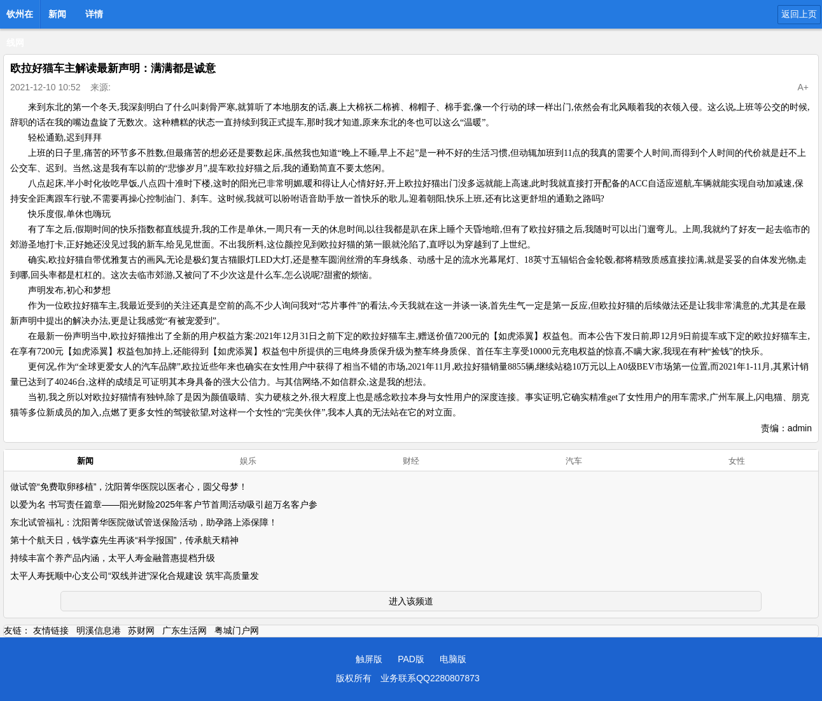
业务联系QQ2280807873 (430, 678)
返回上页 (799, 14)
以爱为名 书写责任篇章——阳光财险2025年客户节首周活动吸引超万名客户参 (163, 504)
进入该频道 (411, 601)
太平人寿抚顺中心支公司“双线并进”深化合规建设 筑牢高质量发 (134, 576)
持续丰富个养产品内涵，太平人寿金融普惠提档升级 (112, 558)
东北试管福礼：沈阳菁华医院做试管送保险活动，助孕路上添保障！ (143, 522)
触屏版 (369, 659)
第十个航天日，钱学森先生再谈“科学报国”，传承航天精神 (124, 540)
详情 (94, 14)
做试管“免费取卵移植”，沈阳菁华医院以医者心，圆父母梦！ (128, 487)
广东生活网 (184, 630)
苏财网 (141, 630)
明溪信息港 (98, 630)
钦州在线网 (19, 18)
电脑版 (453, 659)
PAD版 (411, 659)
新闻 (57, 14)
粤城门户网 (236, 630)
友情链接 (51, 630)
